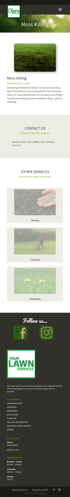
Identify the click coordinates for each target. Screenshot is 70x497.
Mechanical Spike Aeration (19, 426)
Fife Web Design (40, 493)
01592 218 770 (12, 450)
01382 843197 (12, 445)
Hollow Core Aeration (17, 422)
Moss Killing (12, 414)
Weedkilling (35, 299)
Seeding (35, 220)
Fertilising (35, 260)
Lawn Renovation (14, 403)
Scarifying (12, 418)
